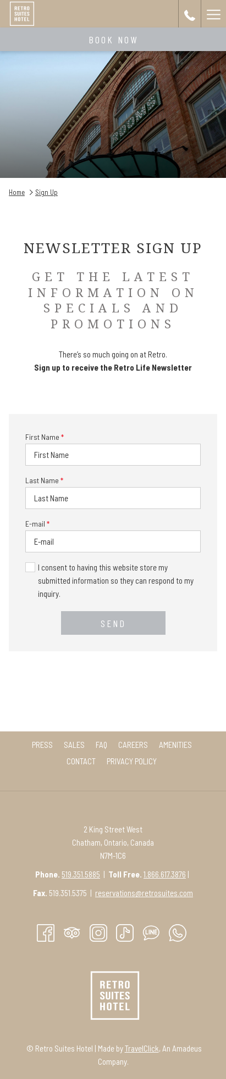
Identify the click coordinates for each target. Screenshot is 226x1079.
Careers (133, 745)
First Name (44, 436)
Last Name (44, 480)
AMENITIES (175, 745)
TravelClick (142, 1048)
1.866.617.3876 (165, 874)
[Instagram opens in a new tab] (98, 932)
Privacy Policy (132, 761)
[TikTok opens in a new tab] (125, 932)
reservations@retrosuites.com (144, 893)
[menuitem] (42, 744)
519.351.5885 (81, 874)
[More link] (213, 13)
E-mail (37, 523)
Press (42, 745)
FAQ (101, 745)
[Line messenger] (151, 932)
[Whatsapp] (177, 932)
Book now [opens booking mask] (113, 39)
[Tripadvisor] (72, 932)
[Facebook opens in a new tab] (45, 932)
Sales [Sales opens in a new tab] (75, 745)
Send (113, 623)
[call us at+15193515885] (189, 13)
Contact (81, 761)
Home (17, 192)
